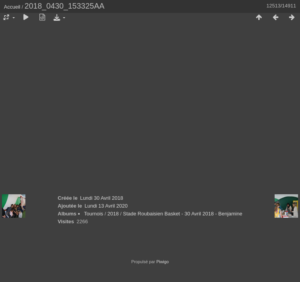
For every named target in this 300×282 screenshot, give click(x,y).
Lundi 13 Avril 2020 (105, 206)
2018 (113, 214)
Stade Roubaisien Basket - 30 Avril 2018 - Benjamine (182, 214)
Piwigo (162, 261)
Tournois (93, 214)
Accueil (12, 7)
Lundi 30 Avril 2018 (101, 198)
